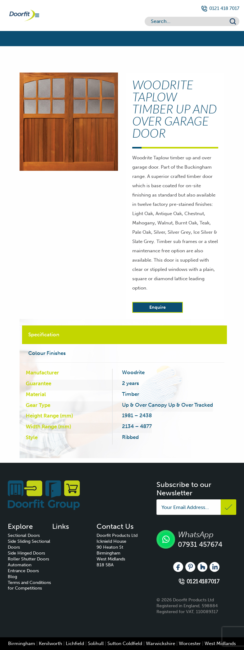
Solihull (96, 643)
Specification (43, 334)
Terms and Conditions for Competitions (29, 585)
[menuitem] (30, 536)
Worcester (190, 643)
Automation (19, 565)
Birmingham (21, 643)
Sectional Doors (24, 535)
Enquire (157, 307)
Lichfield (75, 643)
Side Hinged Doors (26, 553)
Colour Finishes (47, 353)
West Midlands (220, 643)
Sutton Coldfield (124, 643)
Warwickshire (160, 643)
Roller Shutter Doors (28, 559)
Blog (12, 576)
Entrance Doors (23, 570)
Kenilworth (50, 643)
